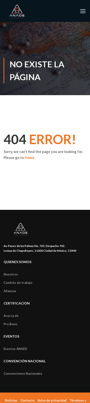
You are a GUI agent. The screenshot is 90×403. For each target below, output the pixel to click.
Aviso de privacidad (52, 400)
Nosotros (11, 274)
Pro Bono (10, 324)
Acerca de (11, 316)
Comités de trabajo (18, 283)
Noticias (11, 400)
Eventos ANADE (15, 349)
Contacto (27, 400)
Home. (30, 157)
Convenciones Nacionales (23, 373)
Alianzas (10, 291)
